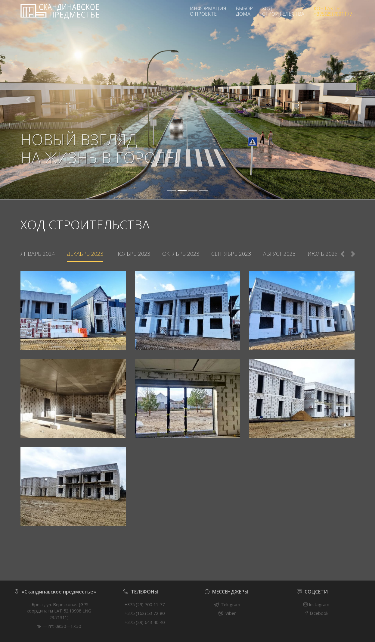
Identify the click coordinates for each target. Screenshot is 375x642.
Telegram (230, 604)
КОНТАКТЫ (333, 11)
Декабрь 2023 (85, 253)
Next (353, 254)
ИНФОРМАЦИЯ (208, 11)
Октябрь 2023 (180, 253)
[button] (28, 99)
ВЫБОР (244, 11)
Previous (342, 254)
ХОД (283, 11)
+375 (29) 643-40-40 (145, 622)
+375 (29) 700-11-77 (145, 604)
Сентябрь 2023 (231, 253)
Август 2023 (279, 253)
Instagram (316, 604)
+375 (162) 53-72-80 (145, 613)
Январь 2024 (37, 253)
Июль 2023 (323, 253)
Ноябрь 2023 (132, 253)
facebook (316, 613)
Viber (230, 613)
